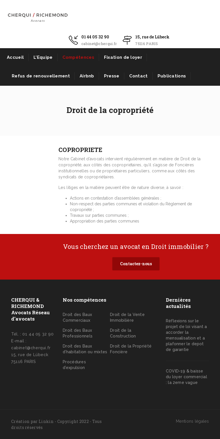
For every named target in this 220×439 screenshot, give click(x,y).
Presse (111, 76)
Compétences (78, 57)
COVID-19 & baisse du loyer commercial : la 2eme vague (186, 377)
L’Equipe (43, 57)
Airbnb (87, 76)
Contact (138, 76)
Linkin (46, 421)
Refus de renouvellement (41, 76)
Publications (172, 76)
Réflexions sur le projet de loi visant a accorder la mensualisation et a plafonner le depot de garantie (186, 335)
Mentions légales (192, 421)
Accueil (15, 57)
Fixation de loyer (123, 57)
